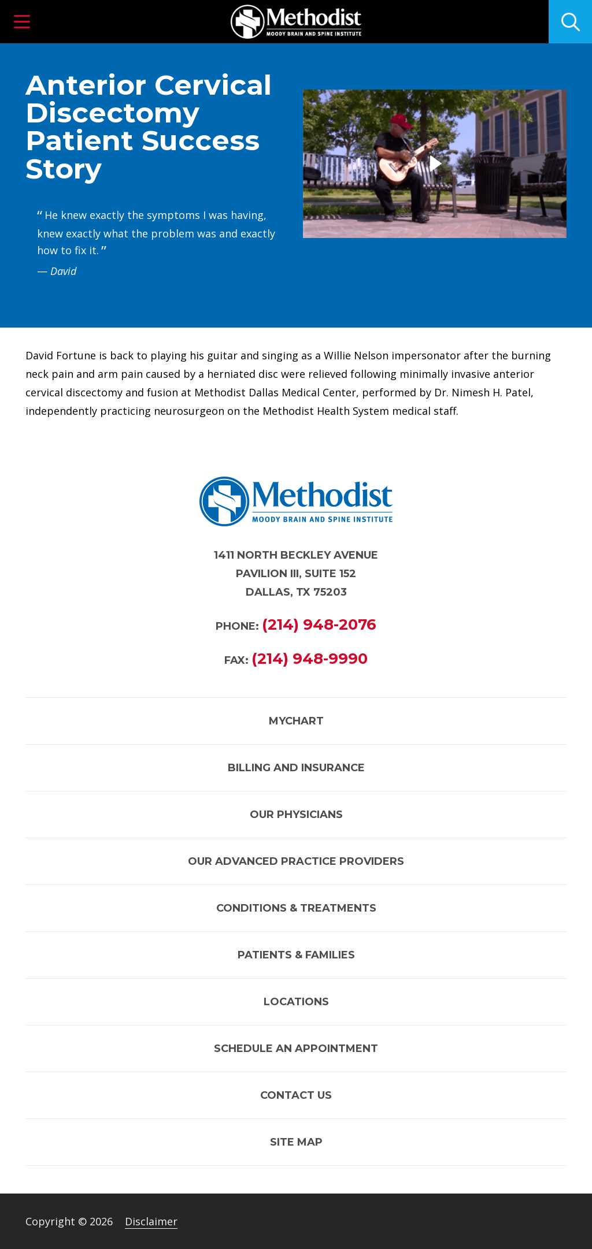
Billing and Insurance (296, 767)
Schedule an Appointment (296, 1048)
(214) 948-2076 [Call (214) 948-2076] (319, 624)
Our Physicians (296, 814)
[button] (21, 21)
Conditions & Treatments (296, 908)
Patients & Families (296, 955)
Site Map (296, 1142)
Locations (296, 1001)
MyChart (296, 721)
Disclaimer (151, 1221)
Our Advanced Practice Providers (296, 861)
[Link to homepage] (296, 21)
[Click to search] (570, 21)
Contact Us (296, 1095)
